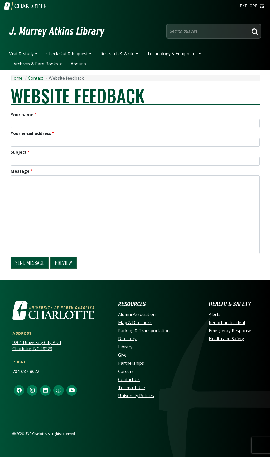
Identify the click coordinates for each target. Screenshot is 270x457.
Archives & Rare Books (35, 64)
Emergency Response (230, 331)
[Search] (254, 31)
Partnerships (131, 363)
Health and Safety (226, 338)
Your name (22, 115)
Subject (19, 152)
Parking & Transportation (144, 331)
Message (20, 171)
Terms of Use (131, 388)
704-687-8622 (25, 371)
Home (16, 78)
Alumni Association (137, 314)
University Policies (136, 395)
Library (125, 347)
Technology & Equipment (172, 53)
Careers (126, 371)
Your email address (31, 133)
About (77, 64)
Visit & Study (21, 53)
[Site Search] (208, 31)
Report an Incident (227, 322)
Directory (127, 338)
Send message (29, 263)
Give (122, 355)
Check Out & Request (67, 53)
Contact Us (129, 379)
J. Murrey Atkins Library (56, 31)
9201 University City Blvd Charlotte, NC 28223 (36, 346)
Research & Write (117, 53)
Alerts (214, 314)
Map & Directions (135, 322)
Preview (63, 263)
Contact (35, 78)
